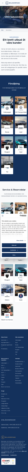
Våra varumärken (19, 337)
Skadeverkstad (18, 364)
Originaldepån (18, 383)
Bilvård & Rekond (19, 368)
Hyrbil (2, 396)
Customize (14, 250)
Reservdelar (18, 380)
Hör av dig (3, 413)
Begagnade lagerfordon (6, 345)
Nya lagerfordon (5, 342)
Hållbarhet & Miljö (5, 408)
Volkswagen (18, 340)
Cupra (3, 375)
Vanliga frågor (4, 405)
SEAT (3, 372)
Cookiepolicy (13, 455)
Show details (20, 240)
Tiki (16, 354)
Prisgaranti (3, 401)
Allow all (14, 245)
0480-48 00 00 (16, 424)
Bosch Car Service (5, 386)
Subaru (3, 377)
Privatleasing (4, 348)
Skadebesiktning (20, 361)
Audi (16, 342)
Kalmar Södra (5, 424)
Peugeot (17, 349)
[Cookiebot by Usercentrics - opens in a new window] (20, 216)
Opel (16, 352)
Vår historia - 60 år (5, 410)
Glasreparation (18, 371)
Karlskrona (4, 427)
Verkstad (17, 358)
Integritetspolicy (5, 455)
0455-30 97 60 (15, 427)
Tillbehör (17, 378)
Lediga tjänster (4, 403)
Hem (2, 30)
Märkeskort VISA (5, 398)
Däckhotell (17, 366)
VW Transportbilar (19, 347)
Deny (14, 255)
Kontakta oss (4, 394)
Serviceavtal (18, 373)
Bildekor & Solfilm (19, 375)
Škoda (16, 344)
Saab (2, 379)
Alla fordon (4, 340)
